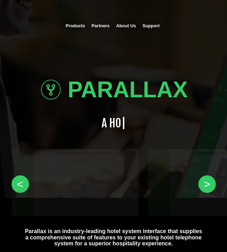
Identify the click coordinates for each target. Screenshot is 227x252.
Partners (100, 25)
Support (151, 25)
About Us (126, 25)
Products (75, 25)
